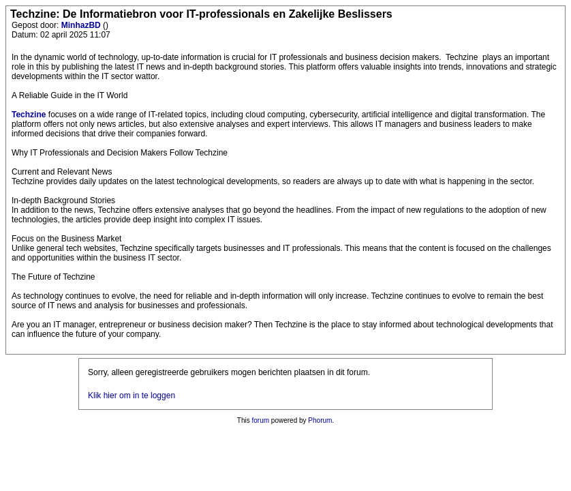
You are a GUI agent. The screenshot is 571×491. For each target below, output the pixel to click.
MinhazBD (82, 25)
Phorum (320, 420)
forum (261, 420)
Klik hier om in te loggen (131, 395)
